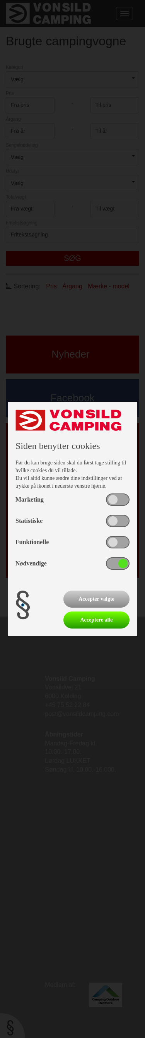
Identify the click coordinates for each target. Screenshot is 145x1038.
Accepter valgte (96, 599)
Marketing (29, 499)
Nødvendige (31, 563)
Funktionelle (32, 542)
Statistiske (29, 520)
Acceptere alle (96, 620)
